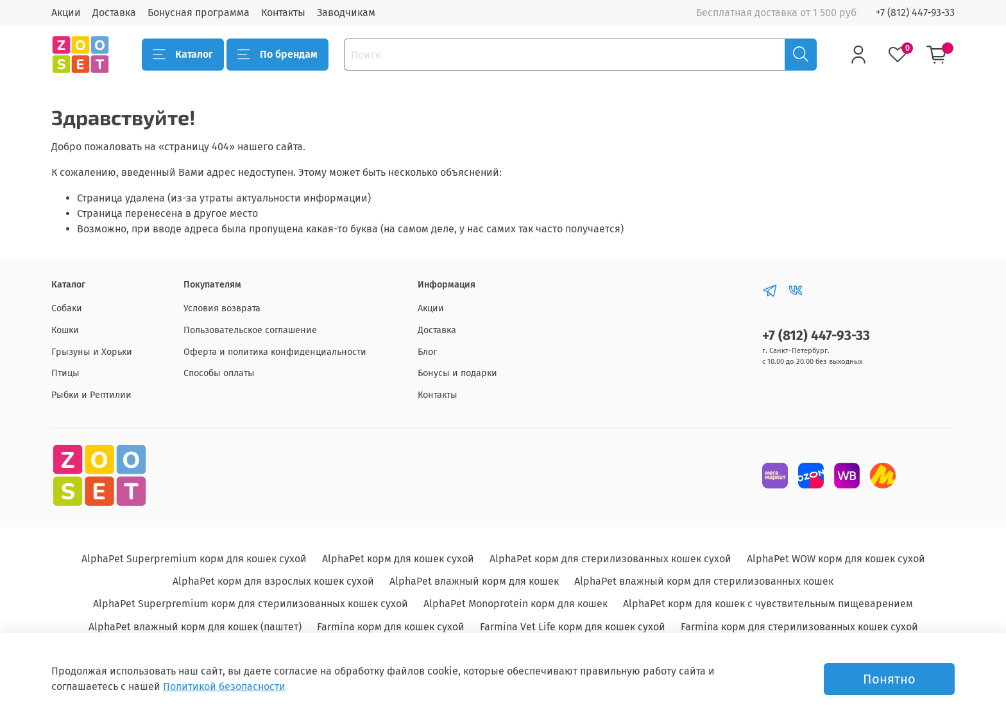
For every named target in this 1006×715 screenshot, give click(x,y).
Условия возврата (221, 308)
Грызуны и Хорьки (91, 352)
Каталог (183, 54)
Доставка (114, 12)
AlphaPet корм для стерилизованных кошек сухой (610, 559)
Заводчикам (346, 12)
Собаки (66, 308)
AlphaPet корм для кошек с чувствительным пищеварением (768, 604)
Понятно (889, 679)
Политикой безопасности (224, 686)
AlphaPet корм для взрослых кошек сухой (273, 581)
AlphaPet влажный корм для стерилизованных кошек (703, 581)
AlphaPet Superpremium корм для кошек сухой (194, 559)
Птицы (65, 373)
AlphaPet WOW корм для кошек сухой (836, 559)
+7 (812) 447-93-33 (915, 12)
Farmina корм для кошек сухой (391, 627)
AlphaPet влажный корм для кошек (474, 581)
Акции (66, 12)
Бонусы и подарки (457, 373)
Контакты (283, 12)
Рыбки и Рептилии (91, 395)
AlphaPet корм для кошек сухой (398, 559)
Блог (427, 352)
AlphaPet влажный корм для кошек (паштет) (195, 627)
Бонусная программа (199, 12)
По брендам (277, 54)
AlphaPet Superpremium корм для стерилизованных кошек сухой (250, 604)
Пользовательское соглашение (250, 330)
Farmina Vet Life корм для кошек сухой (572, 627)
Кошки (65, 330)
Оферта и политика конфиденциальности (274, 352)
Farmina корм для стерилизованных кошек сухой (799, 627)
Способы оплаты (219, 373)
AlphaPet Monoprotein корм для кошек (515, 604)
